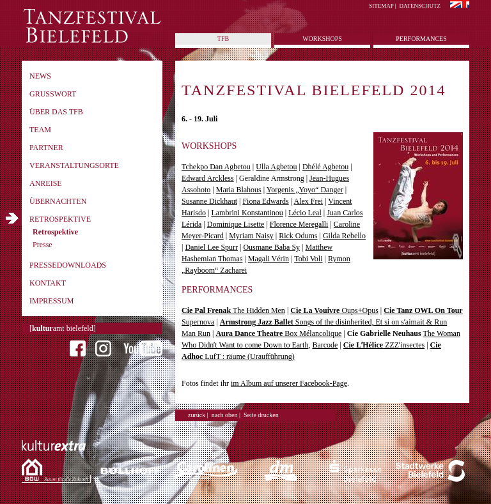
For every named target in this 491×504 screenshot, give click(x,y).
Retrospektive (60, 219)
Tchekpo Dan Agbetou (216, 166)
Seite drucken (261, 414)
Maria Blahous (238, 189)
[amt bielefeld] (62, 328)
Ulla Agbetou (276, 166)
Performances (421, 38)
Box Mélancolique (278, 333)
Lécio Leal (305, 212)
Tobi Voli (308, 258)
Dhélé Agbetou (325, 166)
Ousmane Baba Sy (271, 247)
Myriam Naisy (251, 235)
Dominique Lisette (236, 224)
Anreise (45, 183)
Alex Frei (308, 201)
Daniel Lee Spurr (211, 247)
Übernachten (57, 201)
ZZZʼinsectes (384, 344)
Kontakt (47, 283)
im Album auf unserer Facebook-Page (289, 383)
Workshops (322, 38)
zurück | (198, 414)
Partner (46, 147)
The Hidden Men (233, 310)
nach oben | (226, 414)
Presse (42, 244)
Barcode (325, 344)
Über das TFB (56, 111)
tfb (223, 38)
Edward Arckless (208, 178)
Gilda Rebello (344, 235)
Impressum (51, 300)
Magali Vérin (268, 258)
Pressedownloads (67, 265)
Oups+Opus (334, 310)
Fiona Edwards (265, 201)
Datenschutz (420, 6)
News (40, 76)
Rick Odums (298, 235)
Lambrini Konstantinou (247, 212)
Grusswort (52, 93)
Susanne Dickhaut (209, 201)
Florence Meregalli (299, 224)
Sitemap (381, 6)
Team (40, 129)
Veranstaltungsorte (74, 165)
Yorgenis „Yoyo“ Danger (305, 189)
